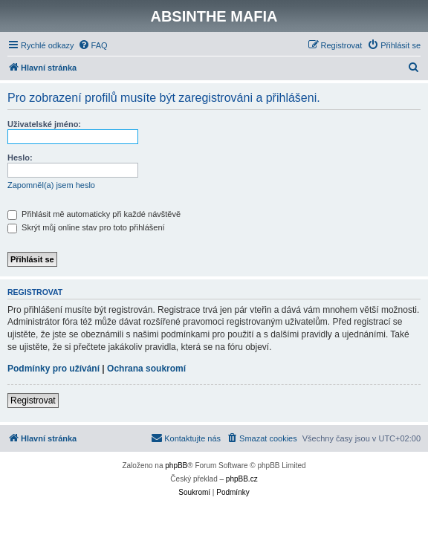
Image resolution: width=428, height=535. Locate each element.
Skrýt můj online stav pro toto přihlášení (86, 227)
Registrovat (33, 400)
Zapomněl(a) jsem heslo (51, 185)
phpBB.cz (242, 479)
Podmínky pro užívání (53, 368)
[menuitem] (93, 45)
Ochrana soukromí (146, 368)
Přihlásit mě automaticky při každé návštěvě (94, 214)
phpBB (176, 465)
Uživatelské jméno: (44, 124)
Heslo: (20, 157)
